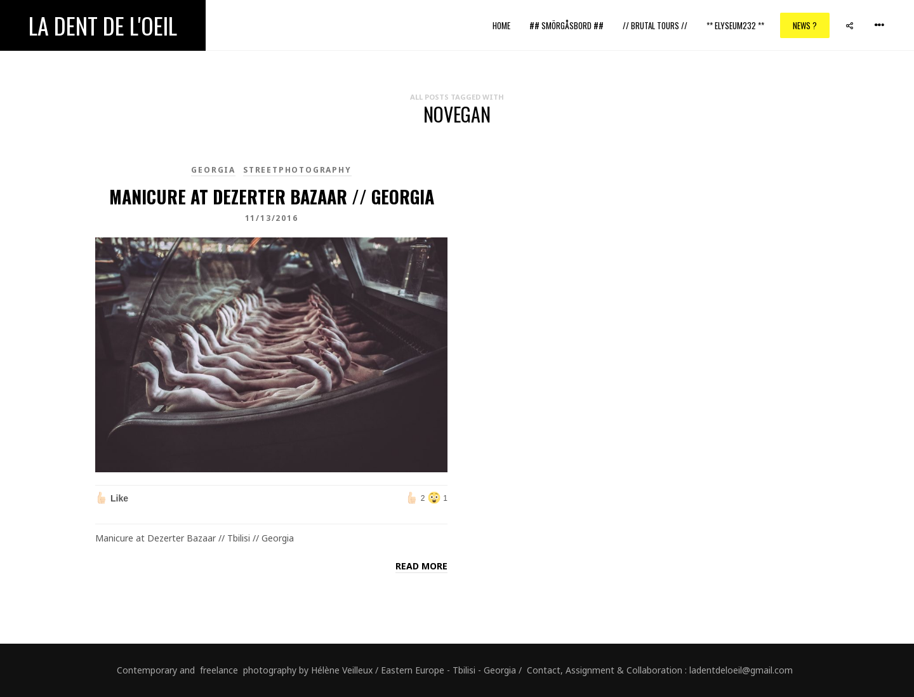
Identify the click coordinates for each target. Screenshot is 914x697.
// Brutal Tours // (655, 25)
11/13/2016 (271, 218)
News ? (805, 25)
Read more (421, 566)
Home (501, 25)
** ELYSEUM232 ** (735, 25)
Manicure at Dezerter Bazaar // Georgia (271, 196)
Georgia (213, 169)
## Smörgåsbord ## (566, 25)
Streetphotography (297, 169)
